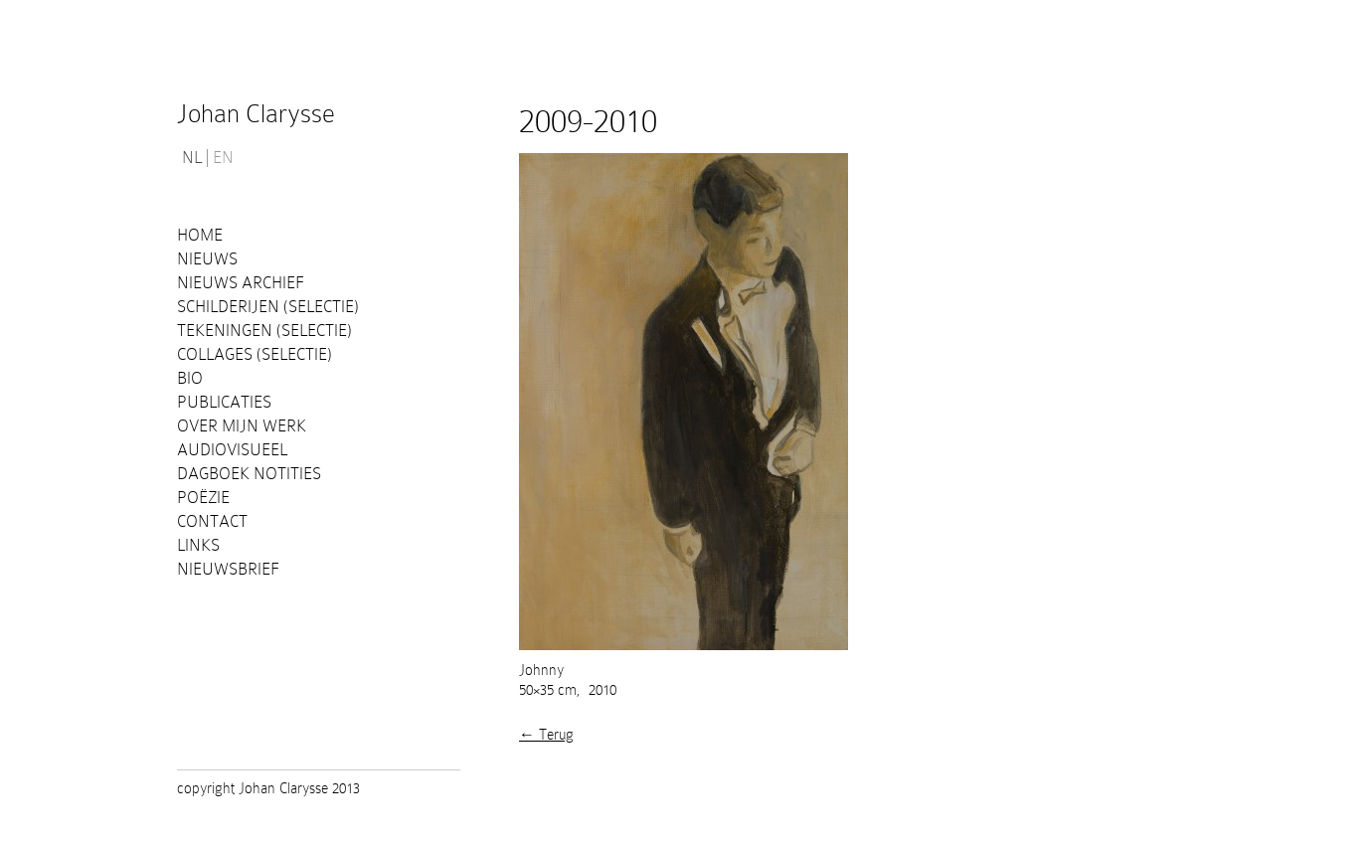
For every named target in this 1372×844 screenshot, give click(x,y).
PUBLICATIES (224, 402)
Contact (212, 521)
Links (198, 545)
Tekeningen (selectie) (264, 330)
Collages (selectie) (254, 354)
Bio (190, 378)
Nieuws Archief (240, 282)
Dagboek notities (249, 473)
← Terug (546, 735)
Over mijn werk (241, 426)
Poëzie (203, 497)
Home (200, 235)
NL (192, 158)
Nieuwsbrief (228, 569)
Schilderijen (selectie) (268, 306)
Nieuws (207, 259)
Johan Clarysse (256, 113)
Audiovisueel (232, 449)
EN (223, 158)
